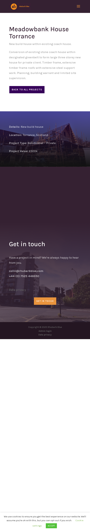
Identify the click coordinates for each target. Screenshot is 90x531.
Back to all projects (27, 89)
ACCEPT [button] (51, 526)
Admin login (45, 331)
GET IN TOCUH (45, 301)
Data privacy (17, 290)
